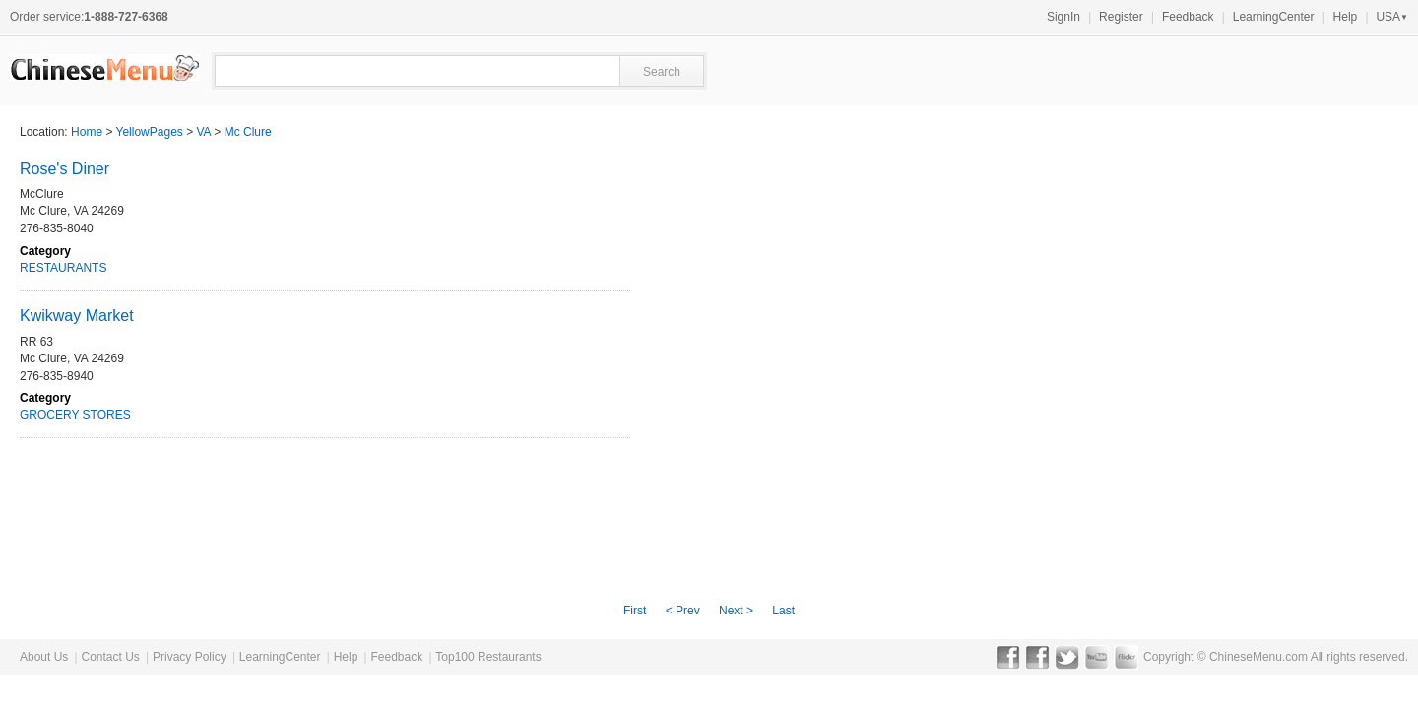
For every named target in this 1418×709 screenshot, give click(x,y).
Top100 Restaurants (488, 657)
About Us (44, 657)
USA (1392, 17)
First (634, 610)
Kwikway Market (77, 315)
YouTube (1096, 657)
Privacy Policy (189, 657)
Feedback (1188, 17)
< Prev (683, 610)
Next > (736, 610)
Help (1345, 17)
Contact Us (110, 657)
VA (204, 132)
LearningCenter (1274, 17)
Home (86, 132)
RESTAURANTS (63, 268)
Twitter (1067, 657)
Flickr (1126, 657)
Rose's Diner (64, 169)
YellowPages (149, 132)
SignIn (1063, 17)
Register (1121, 17)
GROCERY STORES (75, 414)
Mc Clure (248, 132)
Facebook (1008, 657)
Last (783, 610)
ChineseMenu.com (1258, 657)
